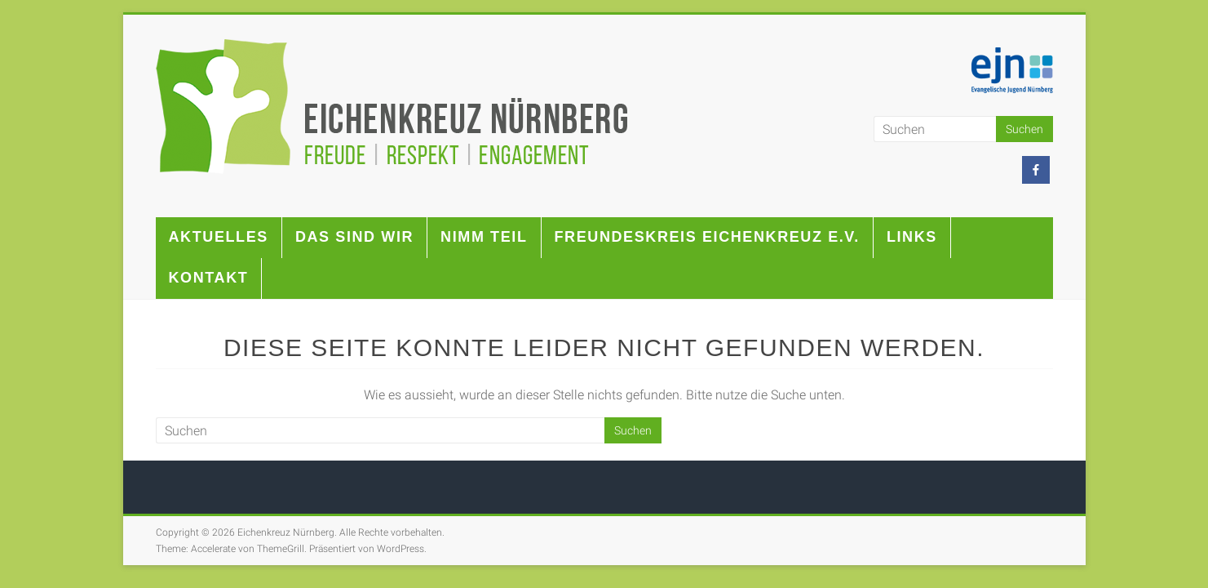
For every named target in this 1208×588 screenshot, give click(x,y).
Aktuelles (218, 237)
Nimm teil (483, 237)
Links (912, 237)
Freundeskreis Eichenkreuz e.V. (707, 237)
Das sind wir (354, 237)
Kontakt (209, 278)
